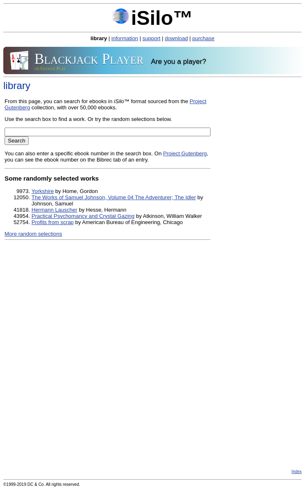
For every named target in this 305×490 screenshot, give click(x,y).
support (151, 38)
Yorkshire (42, 191)
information (124, 38)
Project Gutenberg (185, 153)
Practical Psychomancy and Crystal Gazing (83, 216)
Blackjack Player (88, 58)
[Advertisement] (152, 406)
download (176, 38)
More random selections (33, 234)
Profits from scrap (52, 222)
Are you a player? (178, 62)
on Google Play (50, 68)
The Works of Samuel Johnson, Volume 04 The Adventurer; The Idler (113, 197)
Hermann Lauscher (54, 210)
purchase (203, 38)
